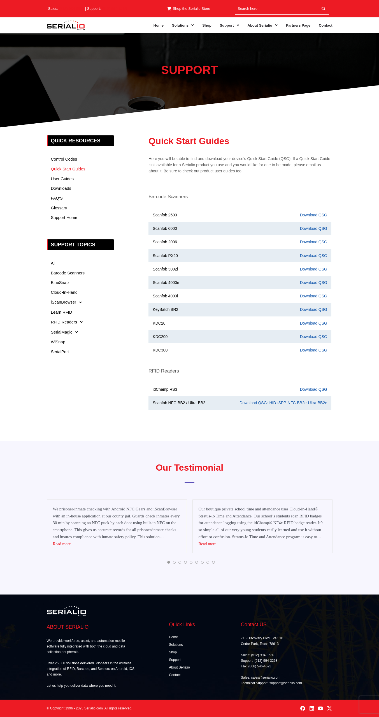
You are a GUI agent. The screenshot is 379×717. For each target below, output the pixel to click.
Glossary (59, 208)
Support (229, 25)
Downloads (61, 188)
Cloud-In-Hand (64, 293)
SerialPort (60, 353)
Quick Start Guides (68, 169)
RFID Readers (69, 323)
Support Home (64, 218)
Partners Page (298, 25)
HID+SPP (277, 403)
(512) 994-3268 (114, 8)
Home (159, 25)
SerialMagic (66, 333)
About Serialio (263, 25)
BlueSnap (60, 283)
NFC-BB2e (297, 403)
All (53, 264)
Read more (62, 544)
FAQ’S (57, 198)
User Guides (62, 179)
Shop (206, 25)
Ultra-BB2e (317, 403)
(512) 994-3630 (71, 8)
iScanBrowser (68, 303)
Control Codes (64, 159)
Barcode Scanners (68, 273)
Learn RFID (62, 313)
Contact (325, 25)
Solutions (183, 25)
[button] (183, 25)
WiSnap (58, 343)
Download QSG (313, 215)
